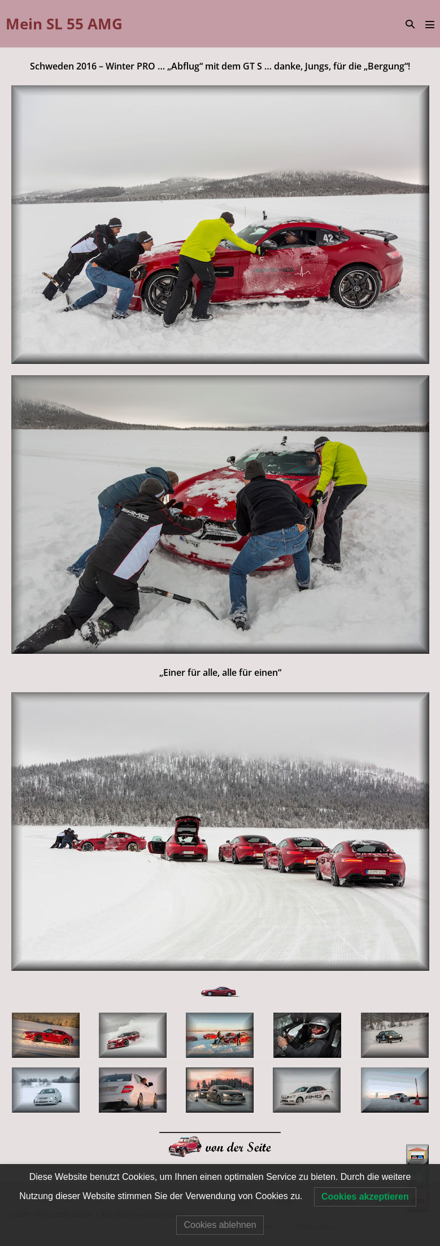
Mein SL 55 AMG (64, 24)
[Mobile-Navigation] (429, 24)
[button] (410, 24)
